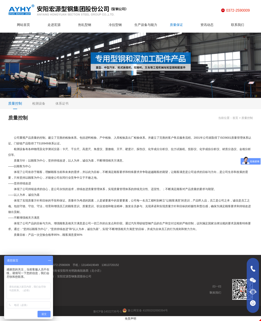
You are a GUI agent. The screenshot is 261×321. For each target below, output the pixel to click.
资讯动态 (206, 25)
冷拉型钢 (115, 25)
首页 (235, 118)
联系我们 (237, 25)
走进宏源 (54, 25)
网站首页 (23, 25)
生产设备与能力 (145, 25)
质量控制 (15, 105)
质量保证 (176, 25)
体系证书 (62, 103)
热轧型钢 (84, 25)
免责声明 (130, 318)
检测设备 (38, 103)
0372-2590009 (238, 10)
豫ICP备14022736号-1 (107, 311)
